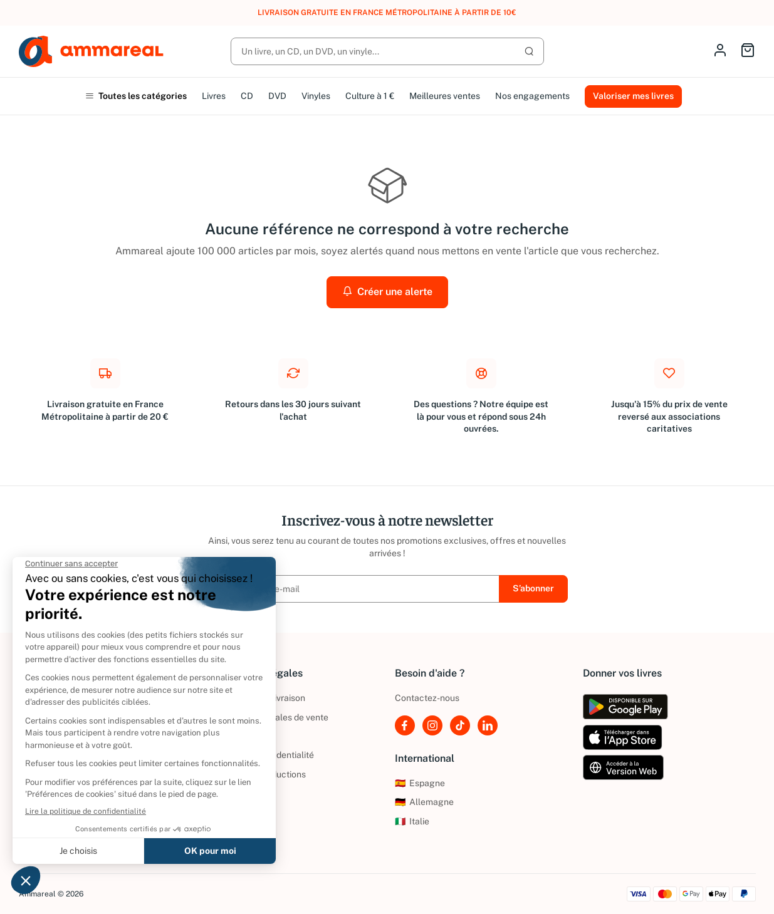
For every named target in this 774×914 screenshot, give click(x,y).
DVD (277, 96)
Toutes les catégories (136, 96)
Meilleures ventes (444, 96)
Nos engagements (532, 96)
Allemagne (424, 802)
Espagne (420, 783)
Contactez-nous (427, 698)
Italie (412, 821)
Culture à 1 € (369, 96)
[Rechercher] (387, 51)
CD (247, 96)
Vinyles (315, 96)
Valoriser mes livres (633, 96)
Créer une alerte (387, 292)
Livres (214, 96)
